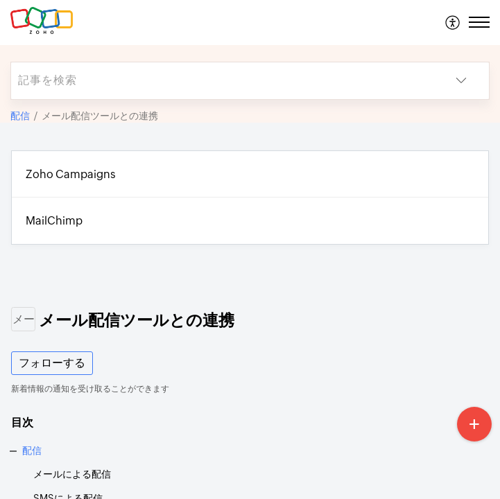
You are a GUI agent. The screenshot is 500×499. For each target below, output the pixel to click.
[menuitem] (453, 22)
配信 (20, 115)
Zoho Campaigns (71, 174)
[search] (222, 80)
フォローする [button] (52, 362)
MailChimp (54, 220)
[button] (453, 22)
